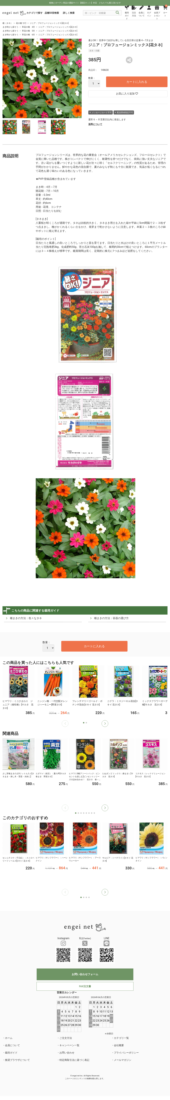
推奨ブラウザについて (17, 1060)
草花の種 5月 (28, 31)
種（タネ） (7, 23)
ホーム (8, 1038)
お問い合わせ (66, 1052)
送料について (95, 124)
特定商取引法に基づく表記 (74, 1060)
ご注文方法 (65, 1038)
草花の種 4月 (28, 27)
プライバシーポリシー (126, 1052)
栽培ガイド (11, 1052)
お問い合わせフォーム (85, 974)
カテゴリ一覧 (121, 1038)
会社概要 (119, 1045)
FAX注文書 (85, 986)
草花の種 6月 (28, 34)
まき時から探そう (10, 27)
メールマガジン (122, 1060)
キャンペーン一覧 (69, 1045)
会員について (12, 1045)
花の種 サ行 (21, 23)
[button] (105, 723)
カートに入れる (136, 81)
